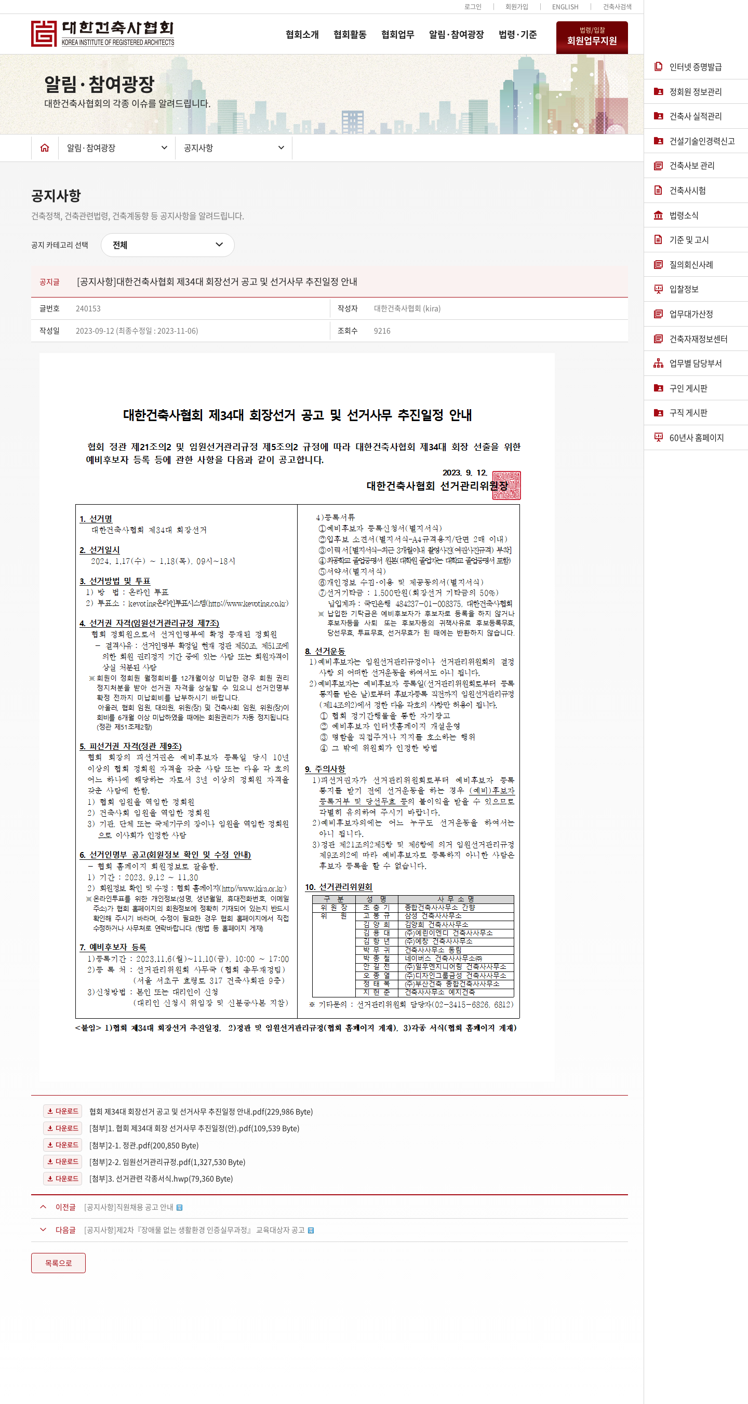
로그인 (473, 6)
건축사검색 (617, 6)
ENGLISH (565, 6)
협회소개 (302, 34)
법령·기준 (518, 34)
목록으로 (58, 1263)
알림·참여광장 (456, 34)
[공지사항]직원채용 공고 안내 (133, 1207)
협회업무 (398, 34)
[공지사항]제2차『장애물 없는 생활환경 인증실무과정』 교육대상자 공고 (199, 1229)
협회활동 (350, 34)
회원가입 (516, 6)
